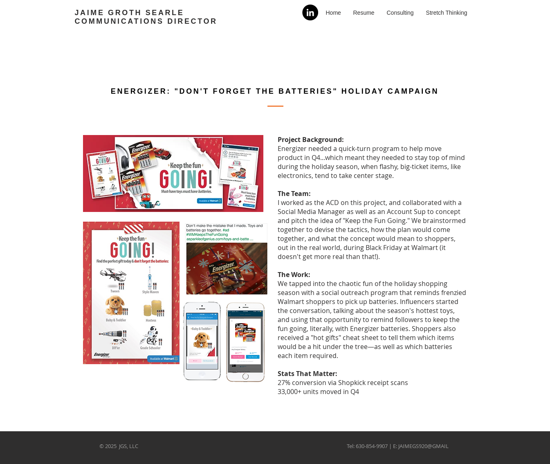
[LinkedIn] (310, 12)
